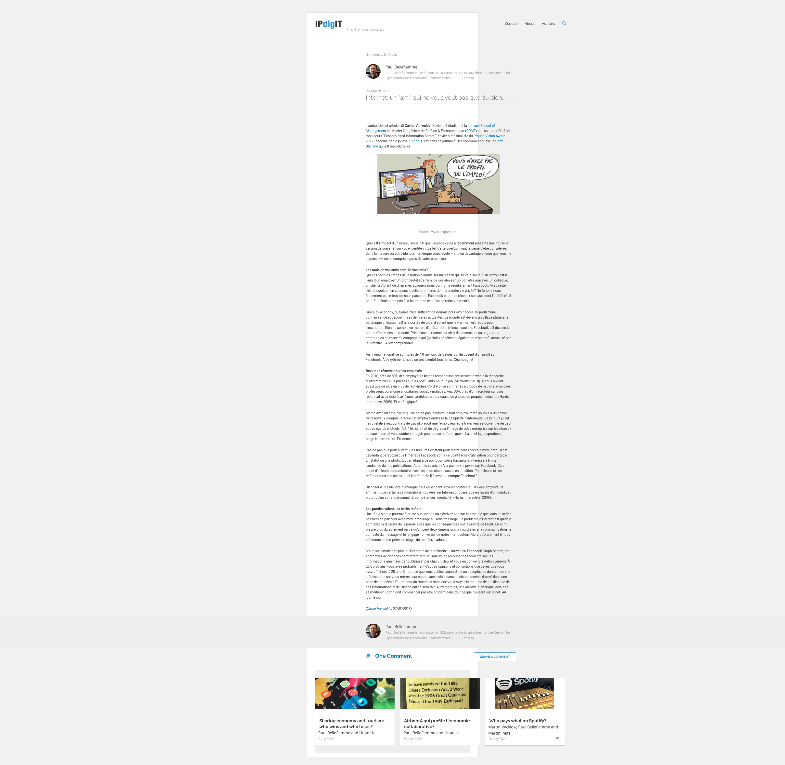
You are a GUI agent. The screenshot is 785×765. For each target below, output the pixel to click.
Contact (511, 23)
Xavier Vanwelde (379, 609)
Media (393, 54)
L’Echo (414, 141)
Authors (548, 23)
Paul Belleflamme (401, 67)
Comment (389, 656)
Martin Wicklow (502, 727)
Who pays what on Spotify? (517, 720)
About (530, 23)
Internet (376, 54)
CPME (471, 131)
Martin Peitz (499, 733)
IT (367, 54)
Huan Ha (367, 733)
